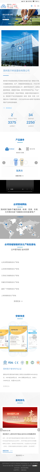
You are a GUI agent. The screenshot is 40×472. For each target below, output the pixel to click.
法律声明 (16, 470)
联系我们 (30, 1)
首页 (24, 1)
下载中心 (37, 1)
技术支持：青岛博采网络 (21, 468)
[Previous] (4, 17)
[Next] (34, 17)
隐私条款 (23, 470)
